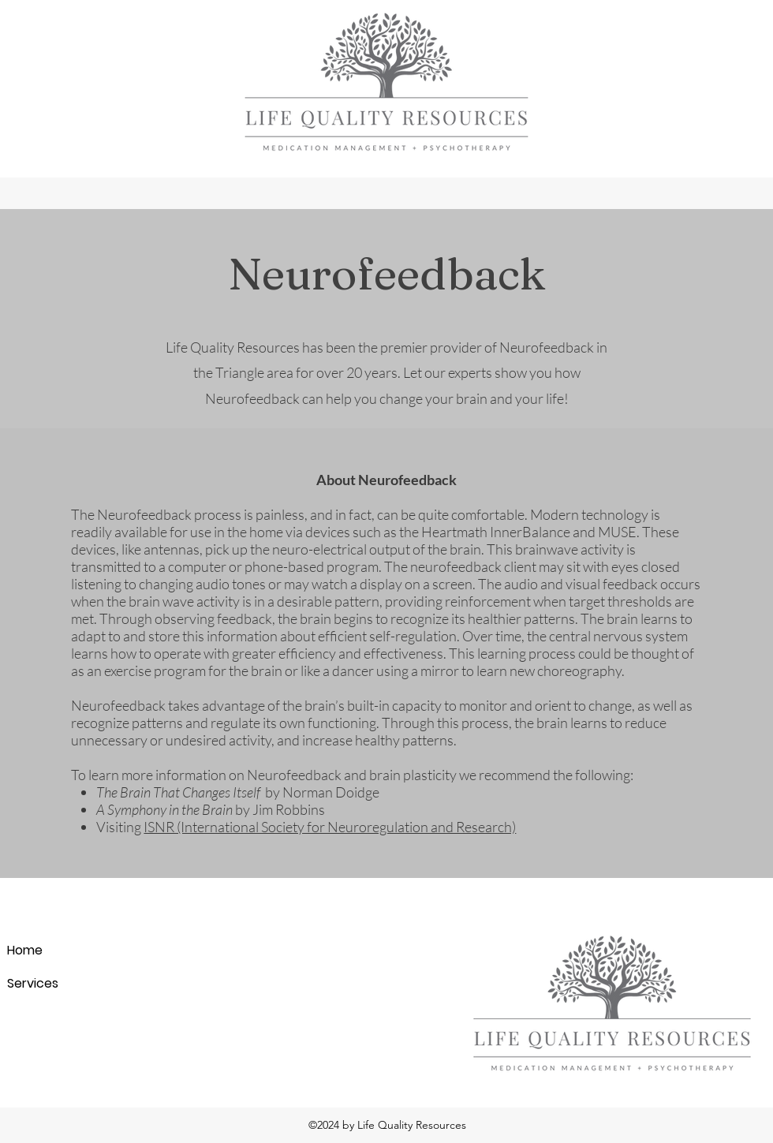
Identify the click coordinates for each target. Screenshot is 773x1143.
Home (25, 950)
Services (32, 983)
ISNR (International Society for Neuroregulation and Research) (330, 826)
